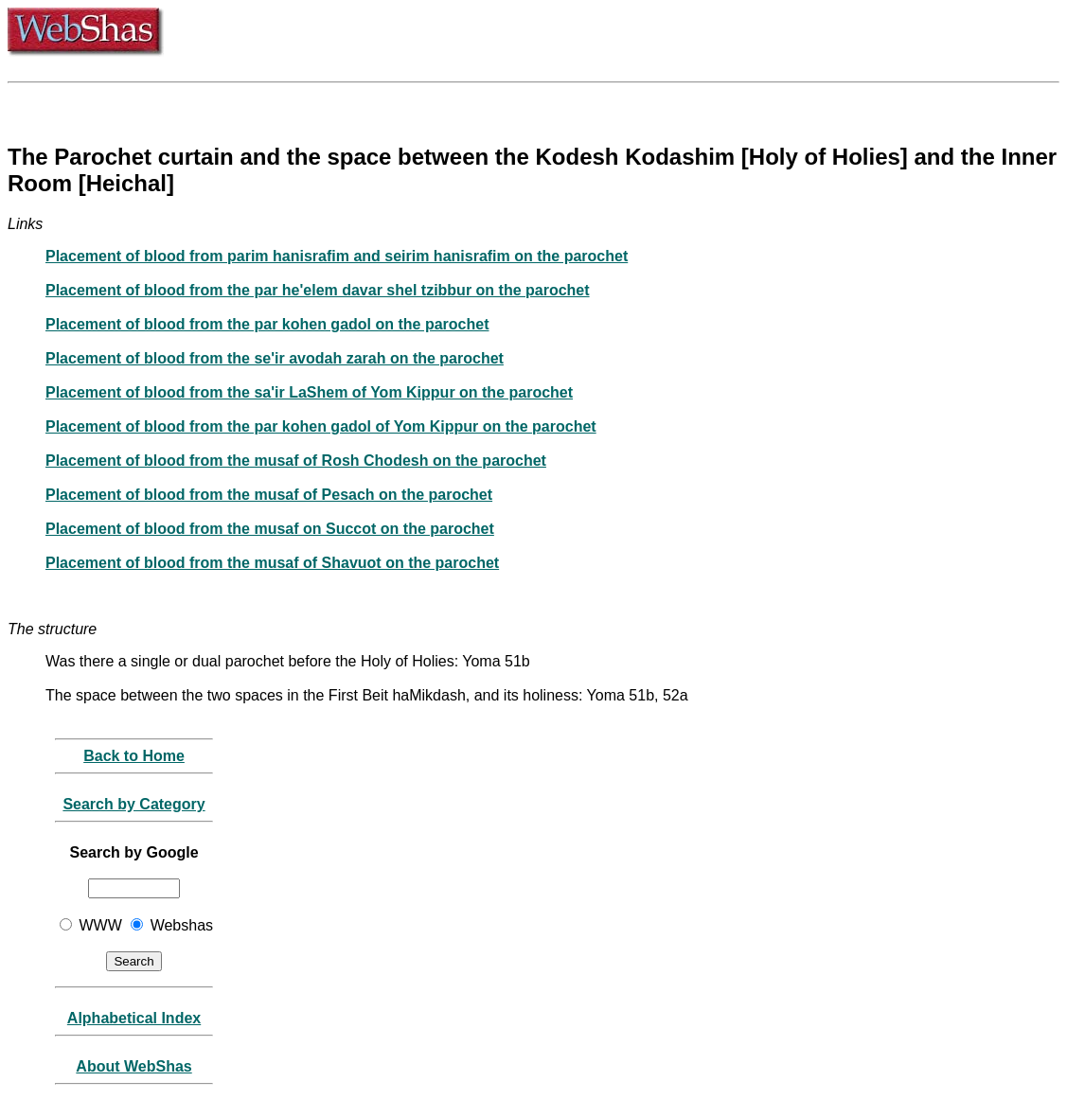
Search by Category (133, 804)
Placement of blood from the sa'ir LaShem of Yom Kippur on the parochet (309, 392)
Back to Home (134, 756)
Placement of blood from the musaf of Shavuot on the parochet (272, 563)
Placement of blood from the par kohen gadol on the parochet (267, 324)
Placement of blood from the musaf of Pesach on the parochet (268, 495)
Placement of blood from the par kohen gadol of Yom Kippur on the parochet (320, 426)
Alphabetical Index (134, 1018)
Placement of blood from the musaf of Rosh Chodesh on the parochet (295, 460)
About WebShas (133, 1066)
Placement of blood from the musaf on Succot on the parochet (269, 529)
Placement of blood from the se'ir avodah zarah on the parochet (274, 358)
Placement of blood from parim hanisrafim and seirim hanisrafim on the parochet (336, 256)
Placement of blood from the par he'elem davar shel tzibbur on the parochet (317, 290)
